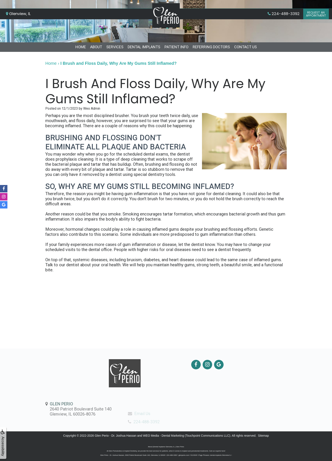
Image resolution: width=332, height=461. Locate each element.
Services (114, 47)
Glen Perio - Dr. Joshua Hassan (115, 435)
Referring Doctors (211, 47)
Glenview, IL (18, 13)
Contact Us (245, 47)
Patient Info (176, 47)
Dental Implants (144, 47)
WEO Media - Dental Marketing (163, 435)
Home (80, 47)
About (96, 47)
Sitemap (263, 435)
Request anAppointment (316, 14)
